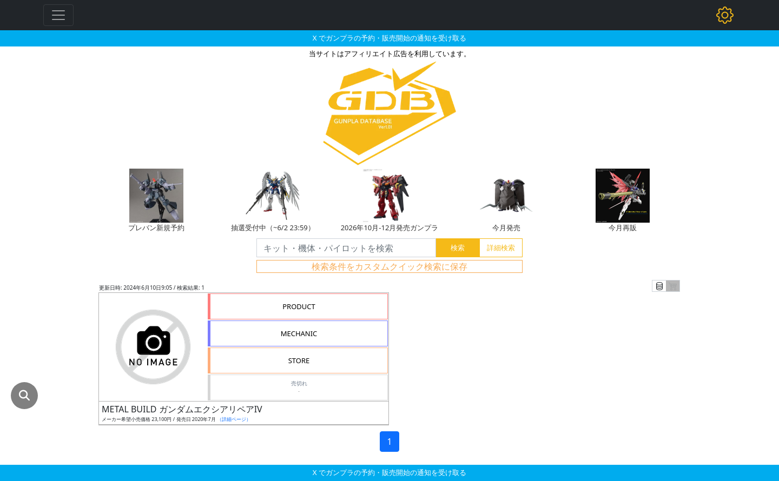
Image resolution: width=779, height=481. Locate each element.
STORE (299, 360)
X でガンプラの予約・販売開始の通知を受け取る (389, 38)
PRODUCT (298, 306)
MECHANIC (299, 333)
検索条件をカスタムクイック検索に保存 (389, 266)
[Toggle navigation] (58, 15)
